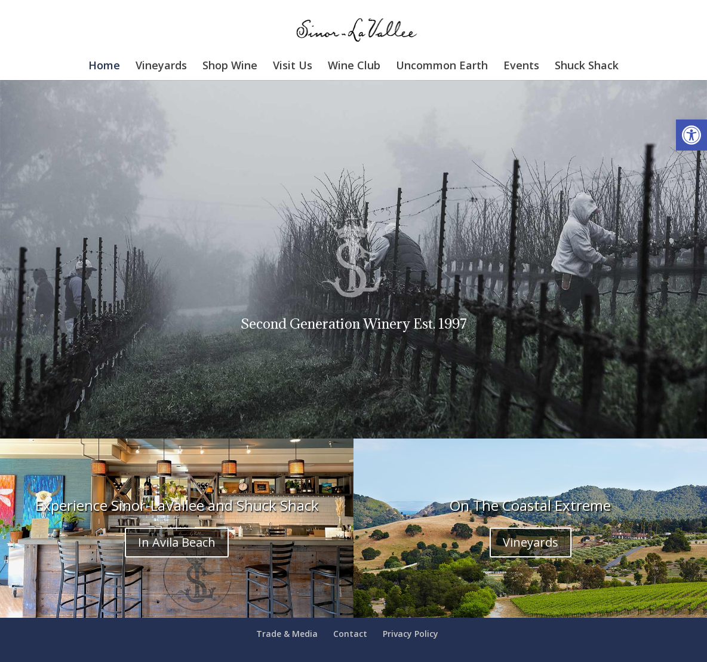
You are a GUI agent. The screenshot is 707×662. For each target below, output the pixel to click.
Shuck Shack (587, 66)
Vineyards (161, 66)
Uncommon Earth (442, 66)
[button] (691, 135)
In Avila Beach (177, 542)
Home (104, 66)
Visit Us (292, 66)
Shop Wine (229, 66)
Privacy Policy (410, 633)
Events (521, 66)
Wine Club (354, 66)
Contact (350, 633)
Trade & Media (287, 633)
